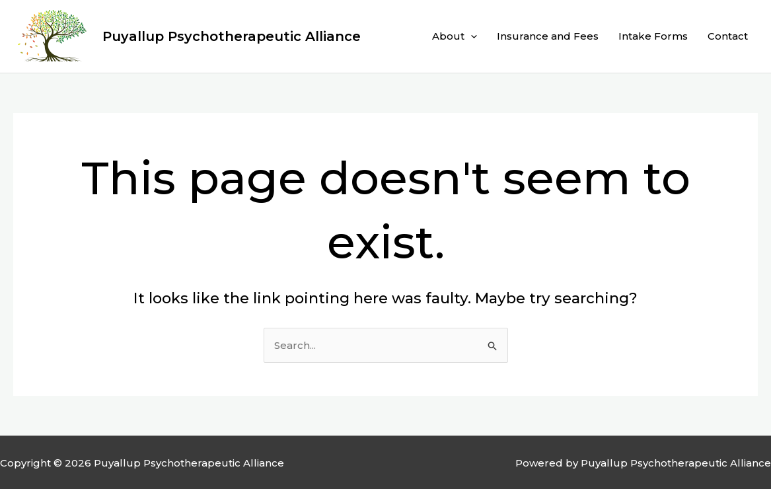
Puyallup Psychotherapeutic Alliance (231, 36)
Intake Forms (653, 36)
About (454, 36)
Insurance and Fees (548, 36)
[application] (470, 36)
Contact (728, 36)
